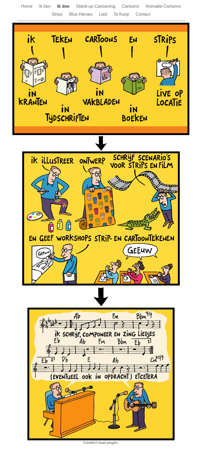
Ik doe (64, 6)
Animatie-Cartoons (163, 6)
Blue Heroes (81, 14)
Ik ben (45, 6)
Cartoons (131, 6)
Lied (103, 14)
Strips (58, 14)
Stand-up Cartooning (96, 6)
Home (27, 6)
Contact (143, 14)
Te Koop (122, 14)
